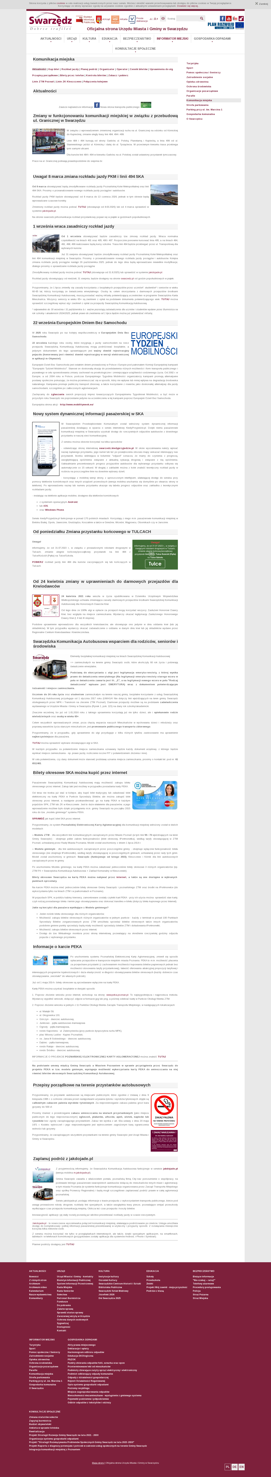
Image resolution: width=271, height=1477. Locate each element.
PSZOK (72, 1359)
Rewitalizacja (37, 1431)
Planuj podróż (89, 69)
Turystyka (192, 63)
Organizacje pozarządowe (202, 91)
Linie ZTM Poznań (43, 81)
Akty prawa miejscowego (81, 1345)
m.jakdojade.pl (82, 1172)
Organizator (106, 69)
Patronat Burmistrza (68, 1298)
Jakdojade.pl (39, 1223)
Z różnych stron (37, 1280)
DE (235, 1466)
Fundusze (62, 1301)
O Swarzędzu (194, 118)
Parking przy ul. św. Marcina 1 (204, 109)
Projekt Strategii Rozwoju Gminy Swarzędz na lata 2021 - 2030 (63, 1435)
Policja (197, 1291)
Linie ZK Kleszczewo (68, 81)
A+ (156, 19)
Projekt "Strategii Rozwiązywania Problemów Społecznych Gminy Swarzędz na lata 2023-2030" (81, 1442)
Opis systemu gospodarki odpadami (88, 1384)
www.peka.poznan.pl (117, 994)
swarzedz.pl (127, 278)
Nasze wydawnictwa (40, 1294)
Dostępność (63, 1327)
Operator (122, 69)
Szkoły (150, 1276)
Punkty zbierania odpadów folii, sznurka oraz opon (96, 1363)
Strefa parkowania (197, 105)
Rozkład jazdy (70, 69)
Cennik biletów (139, 69)
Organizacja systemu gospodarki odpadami (54, 1439)
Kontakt (61, 1330)
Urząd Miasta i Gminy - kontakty (75, 1276)
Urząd (72, 38)
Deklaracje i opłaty (78, 1348)
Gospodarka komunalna (200, 114)
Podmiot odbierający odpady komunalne (90, 1374)
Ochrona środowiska (198, 86)
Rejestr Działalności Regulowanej (86, 1381)
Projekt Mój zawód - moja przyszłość (166, 1287)
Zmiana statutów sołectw (43, 1417)
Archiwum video (38, 1287)
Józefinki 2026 (106, 1294)
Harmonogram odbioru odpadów (86, 1352)
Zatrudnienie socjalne (199, 77)
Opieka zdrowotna (197, 81)
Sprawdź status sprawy (70, 1312)
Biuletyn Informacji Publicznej (74, 1280)
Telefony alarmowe (203, 1283)
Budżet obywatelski (40, 1424)
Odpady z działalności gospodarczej (88, 1377)
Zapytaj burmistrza (40, 1421)
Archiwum (34, 1283)
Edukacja (109, 38)
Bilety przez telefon (72, 75)
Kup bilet (53, 69)
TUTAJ (82, 206)
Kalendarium (36, 1291)
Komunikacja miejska (199, 100)
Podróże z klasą (155, 1291)
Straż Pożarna (200, 1294)
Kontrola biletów (96, 75)
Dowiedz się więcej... (188, 6)
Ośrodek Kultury (108, 1280)
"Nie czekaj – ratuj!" (204, 1280)
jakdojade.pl (49, 210)
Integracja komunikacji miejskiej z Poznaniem (54, 1449)
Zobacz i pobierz (118, 75)
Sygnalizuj (63, 1323)
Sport (189, 68)
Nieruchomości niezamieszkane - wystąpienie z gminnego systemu (105, 1395)
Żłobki (149, 1283)
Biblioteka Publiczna (110, 1287)
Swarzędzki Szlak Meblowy (113, 1291)
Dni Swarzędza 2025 (110, 1298)
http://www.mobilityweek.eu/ (76, 404)
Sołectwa (62, 1294)
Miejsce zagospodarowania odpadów (88, 1392)
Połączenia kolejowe (95, 81)
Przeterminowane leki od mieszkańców (89, 1366)
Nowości (34, 1276)
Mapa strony (98, 1463)
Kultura (89, 38)
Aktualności (50, 38)
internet (121, 877)
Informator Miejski (172, 38)
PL (228, 1466)
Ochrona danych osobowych (72, 1319)
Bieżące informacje (203, 1276)
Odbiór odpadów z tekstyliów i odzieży (89, 1402)
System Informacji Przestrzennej (75, 1283)
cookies (61, 3)
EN (242, 1466)
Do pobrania (64, 1305)
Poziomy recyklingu (78, 1388)
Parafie (190, 95)
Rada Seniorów (65, 1291)
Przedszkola (153, 1280)
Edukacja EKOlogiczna (80, 1356)
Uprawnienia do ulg (161, 69)
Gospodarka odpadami (212, 38)
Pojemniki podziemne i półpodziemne (88, 1399)
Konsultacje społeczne (135, 48)
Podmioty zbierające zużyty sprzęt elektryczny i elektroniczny (102, 1370)
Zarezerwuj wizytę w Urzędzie (73, 1316)
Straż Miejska (200, 1298)
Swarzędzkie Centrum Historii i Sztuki (120, 1283)
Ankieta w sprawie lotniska (44, 1428)
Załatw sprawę (65, 1309)
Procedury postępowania (207, 1287)
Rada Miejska (64, 1287)
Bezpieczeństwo (137, 38)
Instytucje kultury (109, 1276)
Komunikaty (36, 1298)
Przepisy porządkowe (45, 75)
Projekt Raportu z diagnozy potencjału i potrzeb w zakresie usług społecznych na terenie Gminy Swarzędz (88, 1446)
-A (150, 19)
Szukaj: (172, 18)
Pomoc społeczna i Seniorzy (203, 72)
